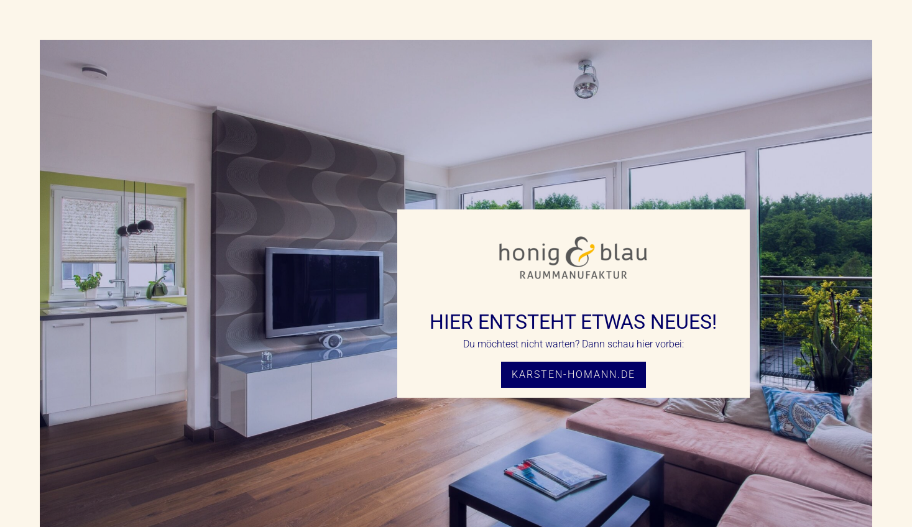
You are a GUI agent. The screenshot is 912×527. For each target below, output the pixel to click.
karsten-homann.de (573, 374)
